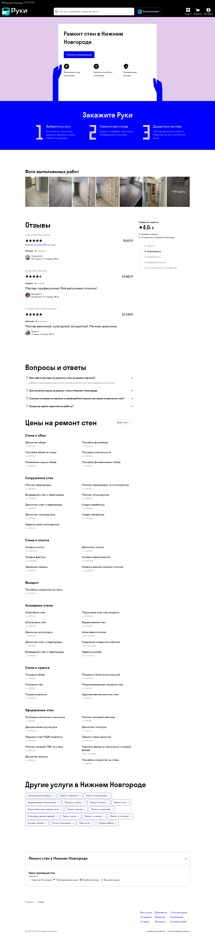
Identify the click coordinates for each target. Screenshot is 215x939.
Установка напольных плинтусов (45, 717)
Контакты (160, 921)
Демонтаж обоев (35, 442)
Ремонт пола (121, 802)
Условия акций (178, 921)
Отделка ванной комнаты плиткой (102, 567)
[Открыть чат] (148, 11)
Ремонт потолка (99, 802)
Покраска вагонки (36, 694)
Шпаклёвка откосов (94, 632)
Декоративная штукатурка (41, 727)
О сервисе (146, 917)
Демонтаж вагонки (36, 756)
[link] (50, 444)
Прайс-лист (123, 422)
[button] (18, 3)
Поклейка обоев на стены (40, 452)
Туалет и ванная (76, 809)
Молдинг (32, 582)
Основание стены (39, 605)
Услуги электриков (62, 823)
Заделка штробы (92, 652)
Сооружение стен (39, 477)
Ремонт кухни (71, 816)
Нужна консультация (79, 55)
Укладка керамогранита (96, 557)
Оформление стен (39, 710)
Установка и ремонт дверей (42, 816)
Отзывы (144, 921)
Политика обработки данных (178, 931)
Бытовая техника (37, 823)
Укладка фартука (35, 557)
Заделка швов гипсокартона (42, 524)
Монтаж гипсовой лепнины (98, 717)
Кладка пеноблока (93, 514)
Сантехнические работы (41, 795)
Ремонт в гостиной (120, 816)
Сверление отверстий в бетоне (101, 642)
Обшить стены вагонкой (96, 737)
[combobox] (94, 11)
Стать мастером (178, 912)
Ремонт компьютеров (98, 795)
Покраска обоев (35, 674)
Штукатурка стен (35, 622)
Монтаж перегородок (38, 485)
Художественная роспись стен (100, 694)
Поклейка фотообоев (95, 442)
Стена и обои (35, 435)
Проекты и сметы (74, 802)
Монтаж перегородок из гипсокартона (105, 485)
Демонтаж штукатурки (39, 632)
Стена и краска (37, 667)
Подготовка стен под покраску (100, 612)
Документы (161, 912)
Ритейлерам (176, 917)
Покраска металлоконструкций (101, 674)
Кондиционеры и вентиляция (43, 802)
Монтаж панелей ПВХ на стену (40, 244)
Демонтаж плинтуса (94, 727)
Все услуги (146, 912)
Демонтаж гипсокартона (40, 514)
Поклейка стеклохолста (96, 452)
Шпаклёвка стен (35, 612)
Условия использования (156, 931)
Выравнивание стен (94, 622)
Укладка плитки (34, 547)
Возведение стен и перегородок (44, 495)
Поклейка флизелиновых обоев (101, 462)
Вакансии (160, 917)
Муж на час (86, 823)
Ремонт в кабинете (70, 795)
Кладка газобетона (93, 504)
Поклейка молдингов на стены (43, 589)
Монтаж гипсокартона (95, 495)
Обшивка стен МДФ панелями (44, 737)
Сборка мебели (107, 823)
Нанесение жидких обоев (40, 462)
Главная (29, 902)
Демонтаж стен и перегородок (44, 504)
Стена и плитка (37, 540)
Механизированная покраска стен (102, 684)
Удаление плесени (36, 567)
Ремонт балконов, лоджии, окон (45, 809)
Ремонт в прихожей (102, 809)
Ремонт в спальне (94, 816)
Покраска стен (34, 684)
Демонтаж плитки (93, 547)
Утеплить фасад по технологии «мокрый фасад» (106, 748)
